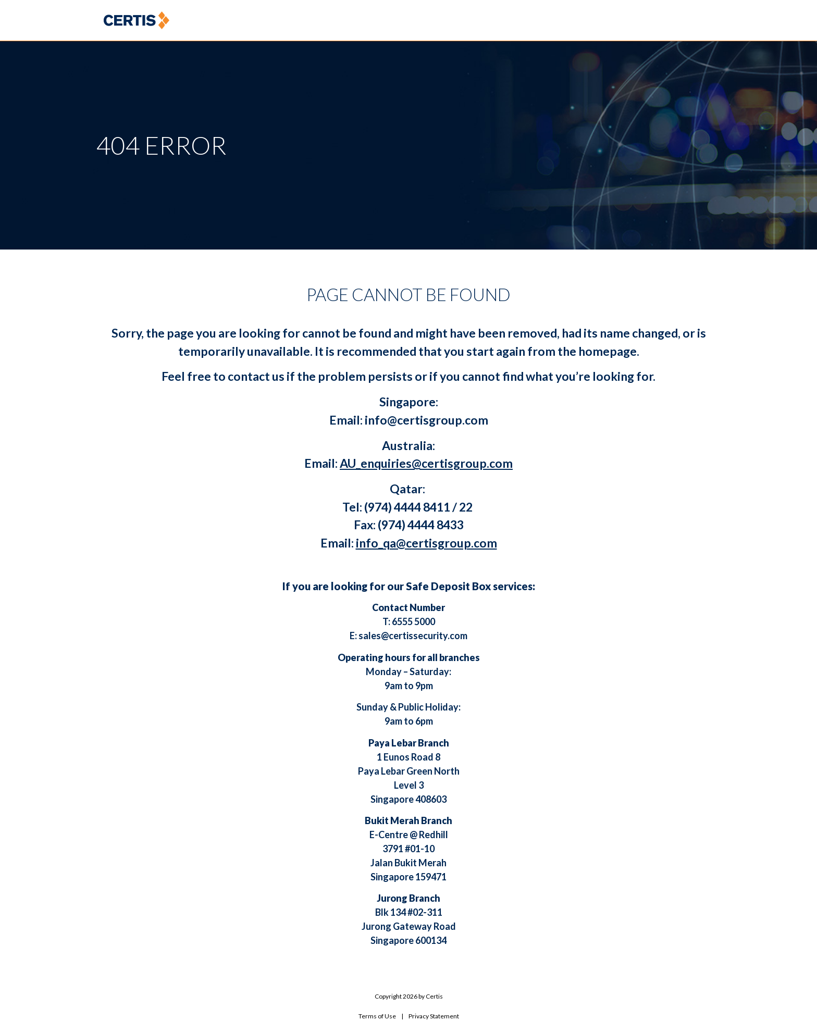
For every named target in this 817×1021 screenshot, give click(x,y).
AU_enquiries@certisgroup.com (426, 463)
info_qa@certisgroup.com (426, 543)
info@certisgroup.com (426, 420)
